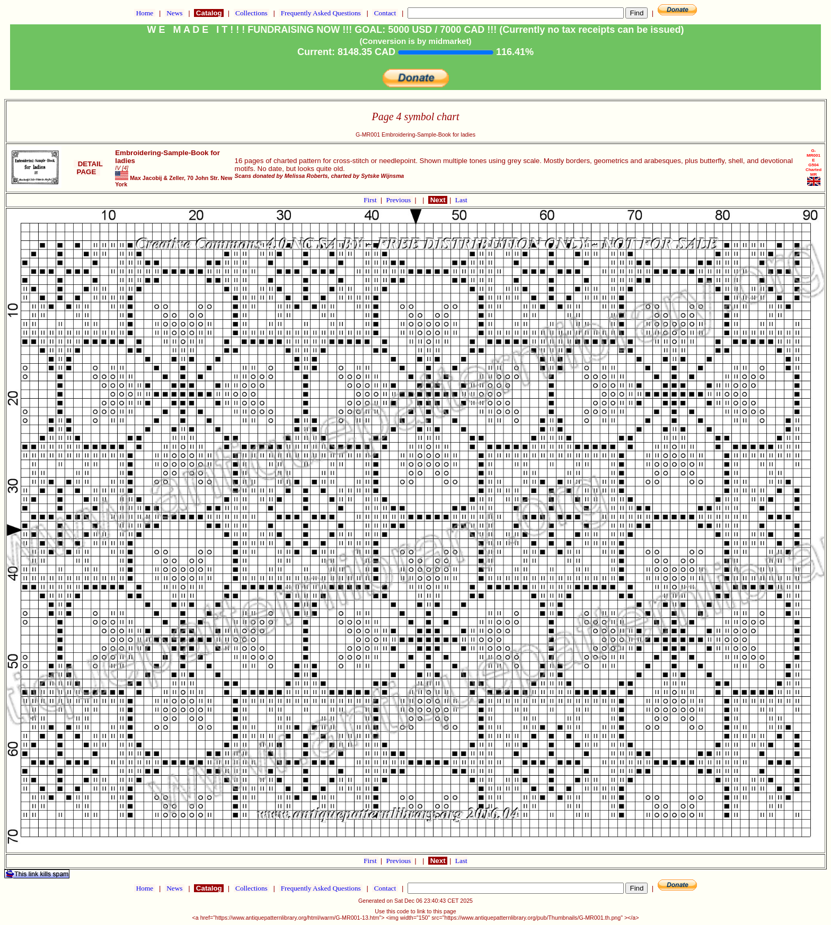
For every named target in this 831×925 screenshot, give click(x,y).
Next (437, 200)
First (371, 200)
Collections (251, 13)
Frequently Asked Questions (321, 13)
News (174, 13)
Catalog (209, 13)
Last (461, 200)
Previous (399, 200)
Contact (384, 13)
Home (144, 13)
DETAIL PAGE (88, 168)
